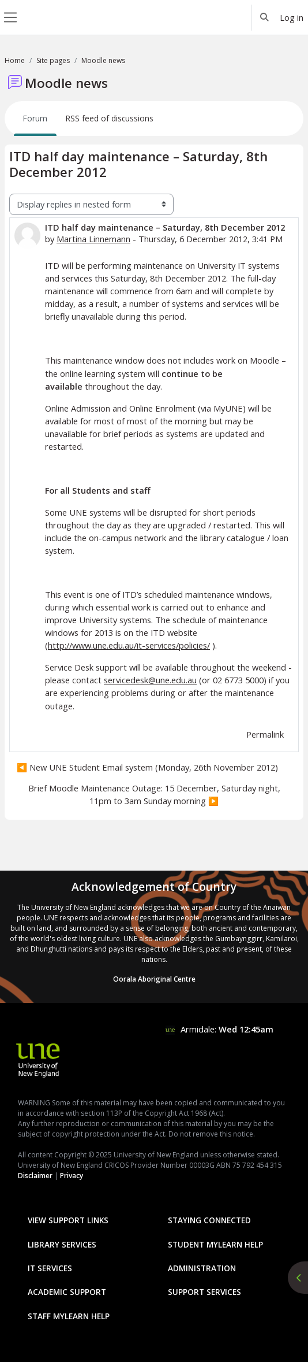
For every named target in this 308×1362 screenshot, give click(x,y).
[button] (264, 17)
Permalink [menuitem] (265, 734)
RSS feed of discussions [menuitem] (109, 118)
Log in (291, 17)
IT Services (50, 1268)
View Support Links (68, 1220)
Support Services (204, 1291)
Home (15, 60)
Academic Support (67, 1291)
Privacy (71, 1175)
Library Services (62, 1244)
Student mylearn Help (215, 1244)
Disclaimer (35, 1175)
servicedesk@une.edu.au (150, 680)
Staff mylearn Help (69, 1316)
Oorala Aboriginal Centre (154, 979)
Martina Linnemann (93, 239)
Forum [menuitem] (35, 118)
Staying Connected (209, 1220)
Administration (202, 1268)
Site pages (53, 60)
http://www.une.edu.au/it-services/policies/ (129, 645)
